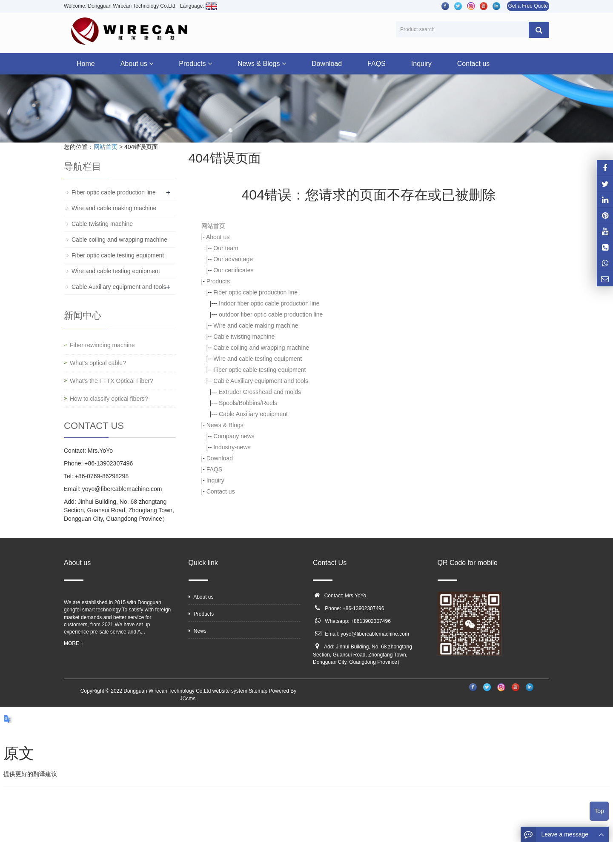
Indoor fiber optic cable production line (269, 303)
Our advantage (233, 259)
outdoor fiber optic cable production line (271, 314)
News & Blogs (262, 63)
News (197, 631)
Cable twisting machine (244, 336)
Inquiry (421, 63)
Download (327, 63)
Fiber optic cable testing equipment (259, 369)
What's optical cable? (98, 363)
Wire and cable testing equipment (257, 358)
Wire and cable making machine (255, 325)
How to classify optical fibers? (109, 398)
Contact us (473, 63)
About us (137, 63)
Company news (234, 436)
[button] (151, 63)
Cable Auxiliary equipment (253, 414)
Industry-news (231, 447)
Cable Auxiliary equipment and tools (260, 380)
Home (86, 63)
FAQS (376, 63)
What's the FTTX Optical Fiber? (111, 380)
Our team (225, 248)
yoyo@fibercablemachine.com (375, 634)
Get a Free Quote (528, 6)
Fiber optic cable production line (255, 292)
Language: (198, 6)
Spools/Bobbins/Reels (248, 403)
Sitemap (258, 691)
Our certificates (233, 270)
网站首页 (105, 146)
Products (195, 63)
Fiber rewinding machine (102, 345)
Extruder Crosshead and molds (260, 391)
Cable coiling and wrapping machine (261, 347)
